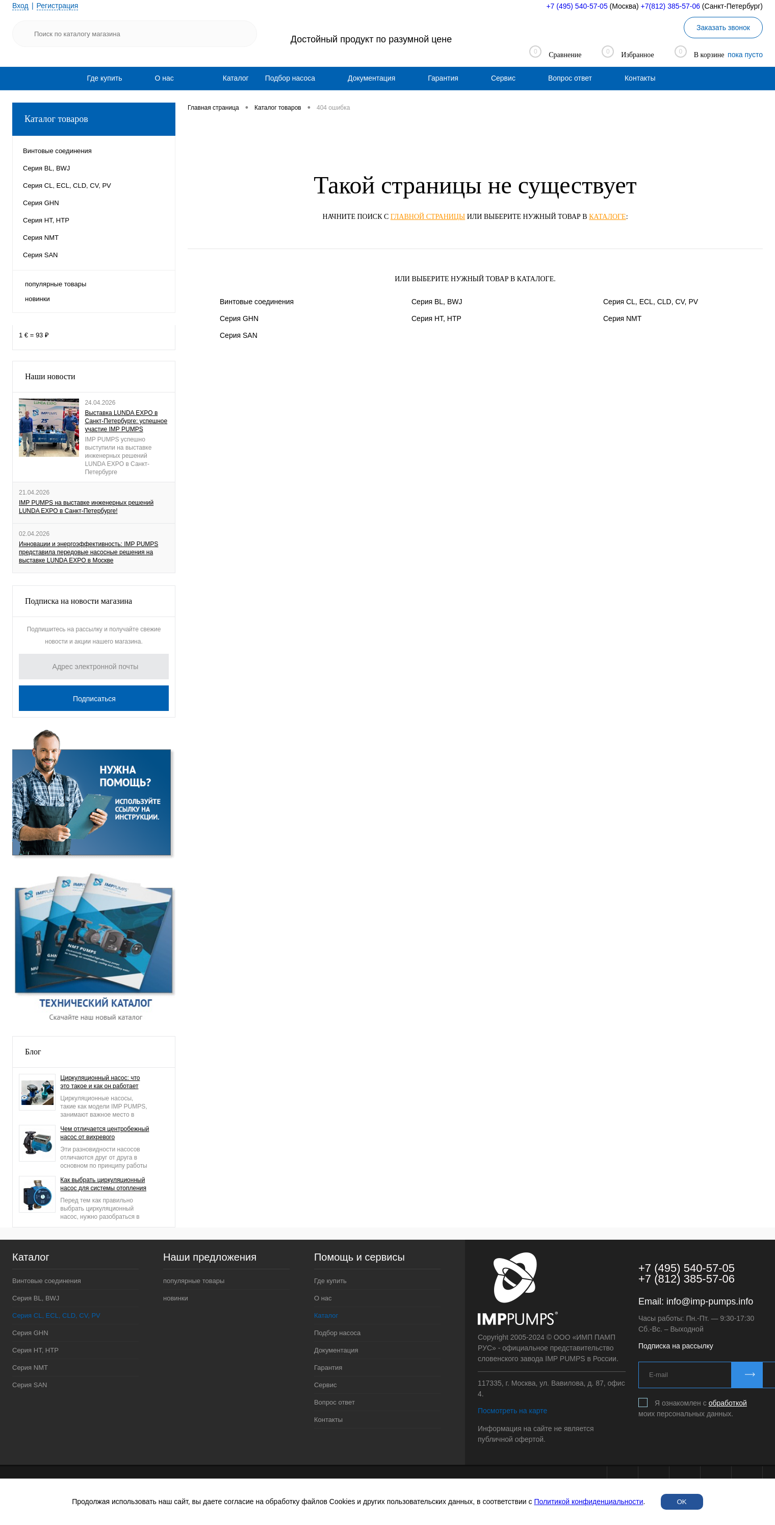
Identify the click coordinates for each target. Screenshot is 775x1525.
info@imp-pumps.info (709, 1301)
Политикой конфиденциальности (588, 1501)
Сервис (503, 78)
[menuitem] (105, 78)
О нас (163, 78)
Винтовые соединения (257, 302)
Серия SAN (238, 335)
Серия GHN (239, 318)
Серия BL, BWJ (436, 302)
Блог (33, 1051)
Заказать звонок (723, 27)
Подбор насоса (290, 78)
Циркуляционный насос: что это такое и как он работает (100, 1082)
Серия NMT (622, 318)
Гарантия (443, 78)
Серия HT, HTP (436, 318)
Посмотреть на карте (512, 1411)
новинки (37, 299)
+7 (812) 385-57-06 (686, 1278)
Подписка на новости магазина (78, 601)
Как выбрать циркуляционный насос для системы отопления (103, 1184)
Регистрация (58, 6)
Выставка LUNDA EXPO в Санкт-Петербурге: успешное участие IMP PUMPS (126, 421)
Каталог (326, 1315)
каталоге (607, 216)
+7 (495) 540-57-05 (576, 6)
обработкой (728, 1403)
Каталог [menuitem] (236, 78)
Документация (371, 78)
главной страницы (428, 216)
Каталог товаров (93, 119)
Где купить (104, 78)
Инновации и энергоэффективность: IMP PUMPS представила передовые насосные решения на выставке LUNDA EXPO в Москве (88, 552)
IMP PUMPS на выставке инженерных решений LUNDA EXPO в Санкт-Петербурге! (86, 506)
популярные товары (55, 284)
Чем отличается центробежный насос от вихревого (104, 1133)
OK (682, 1502)
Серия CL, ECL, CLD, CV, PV (650, 302)
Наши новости (50, 376)
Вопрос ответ (570, 78)
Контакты (640, 78)
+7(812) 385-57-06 (670, 6)
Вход (20, 6)
